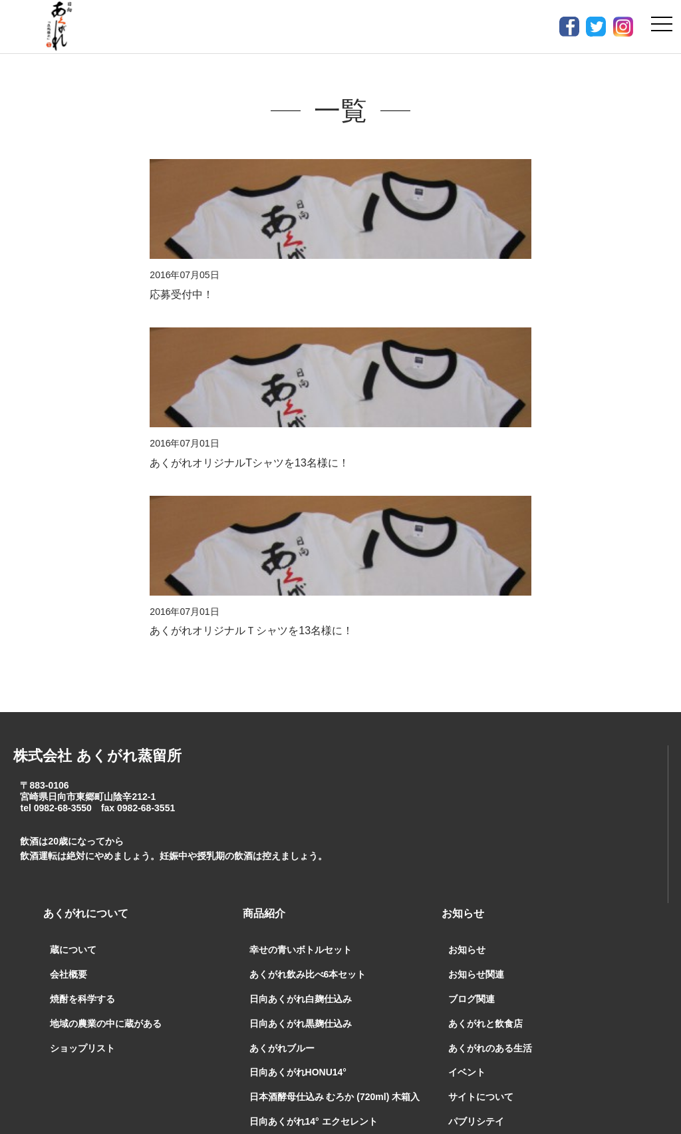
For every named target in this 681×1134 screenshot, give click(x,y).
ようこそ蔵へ (476, 812)
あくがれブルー (282, 714)
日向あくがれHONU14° (297, 738)
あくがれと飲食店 (485, 689)
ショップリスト (82, 714)
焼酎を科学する (82, 665)
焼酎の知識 (471, 836)
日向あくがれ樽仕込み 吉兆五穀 (315, 812)
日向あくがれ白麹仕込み (300, 665)
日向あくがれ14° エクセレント (313, 787)
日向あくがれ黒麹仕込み (300, 689)
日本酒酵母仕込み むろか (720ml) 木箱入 (334, 762)
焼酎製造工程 (476, 885)
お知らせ (466, 616)
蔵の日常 (466, 909)
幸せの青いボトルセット (300, 616)
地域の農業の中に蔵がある (106, 689)
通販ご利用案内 (166, 994)
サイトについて (480, 762)
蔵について (73, 616)
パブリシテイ (476, 787)
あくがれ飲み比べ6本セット (307, 640)
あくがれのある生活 (490, 714)
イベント (466, 738)
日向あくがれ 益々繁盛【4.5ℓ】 (318, 836)
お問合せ (255, 994)
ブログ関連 (471, 665)
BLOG (457, 939)
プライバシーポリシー (476, 994)
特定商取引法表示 (349, 994)
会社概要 (68, 640)
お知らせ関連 (476, 640)
